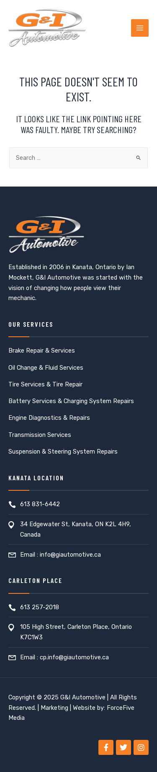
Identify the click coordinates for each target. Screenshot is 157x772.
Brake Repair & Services (41, 350)
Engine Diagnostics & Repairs (49, 417)
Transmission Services (39, 435)
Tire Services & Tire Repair (45, 384)
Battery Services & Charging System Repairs (71, 401)
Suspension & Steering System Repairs (63, 451)
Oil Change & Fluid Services (45, 367)
